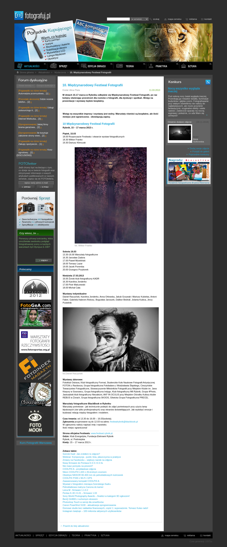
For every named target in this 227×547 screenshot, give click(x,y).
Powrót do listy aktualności (74, 526)
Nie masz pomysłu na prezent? (78, 466)
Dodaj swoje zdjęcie (198, 148)
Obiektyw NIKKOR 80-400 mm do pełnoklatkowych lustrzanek (93, 475)
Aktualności (44, 72)
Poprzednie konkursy (197, 154)
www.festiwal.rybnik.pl (101, 433)
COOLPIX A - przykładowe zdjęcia (79, 469)
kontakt (208, 19)
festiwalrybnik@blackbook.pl (124, 421)
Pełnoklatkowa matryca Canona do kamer (83, 487)
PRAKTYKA (90, 535)
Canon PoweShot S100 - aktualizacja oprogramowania (89, 505)
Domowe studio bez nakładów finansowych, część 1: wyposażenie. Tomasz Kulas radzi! (105, 508)
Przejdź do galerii (199, 151)
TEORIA (76, 535)
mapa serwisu (175, 19)
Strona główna (25, 72)
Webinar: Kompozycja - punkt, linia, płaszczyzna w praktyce (92, 457)
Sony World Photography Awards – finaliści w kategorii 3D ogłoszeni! (96, 496)
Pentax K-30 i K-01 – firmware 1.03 (80, 493)
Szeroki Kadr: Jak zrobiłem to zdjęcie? (81, 454)
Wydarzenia (60, 72)
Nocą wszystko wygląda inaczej (184, 90)
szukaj (156, 19)
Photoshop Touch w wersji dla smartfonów (83, 502)
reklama (193, 19)
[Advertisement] (188, 251)
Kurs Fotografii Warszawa (36, 442)
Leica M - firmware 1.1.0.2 (75, 490)
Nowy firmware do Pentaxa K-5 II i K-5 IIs (83, 463)
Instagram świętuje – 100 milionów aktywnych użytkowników (92, 511)
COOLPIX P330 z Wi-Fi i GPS (77, 478)
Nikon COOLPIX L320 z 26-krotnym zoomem (84, 472)
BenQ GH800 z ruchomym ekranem (80, 499)
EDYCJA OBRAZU (58, 535)
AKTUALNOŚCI (23, 535)
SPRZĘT (40, 535)
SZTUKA (105, 535)
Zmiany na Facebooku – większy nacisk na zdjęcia (87, 460)
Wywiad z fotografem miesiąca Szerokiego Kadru (87, 484)
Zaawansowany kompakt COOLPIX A (81, 481)
